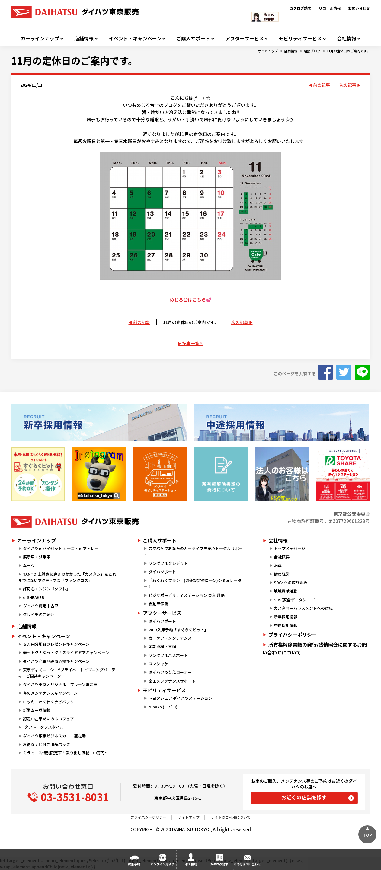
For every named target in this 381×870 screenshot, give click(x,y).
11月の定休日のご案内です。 (348, 50)
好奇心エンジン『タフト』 (46, 589)
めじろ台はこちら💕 (191, 299)
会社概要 (282, 557)
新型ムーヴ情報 (36, 710)
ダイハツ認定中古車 (40, 606)
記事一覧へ (192, 343)
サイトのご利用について (231, 817)
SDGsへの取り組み (290, 582)
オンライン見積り (162, 864)
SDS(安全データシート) (295, 600)
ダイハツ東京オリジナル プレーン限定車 (60, 684)
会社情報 (346, 38)
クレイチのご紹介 (38, 614)
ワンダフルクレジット (168, 563)
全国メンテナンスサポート (172, 681)
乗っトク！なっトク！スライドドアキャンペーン (66, 652)
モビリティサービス (300, 38)
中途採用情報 (285, 625)
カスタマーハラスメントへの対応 (303, 608)
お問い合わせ (359, 8)
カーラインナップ (40, 38)
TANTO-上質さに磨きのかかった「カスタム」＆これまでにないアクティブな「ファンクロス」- (67, 577)
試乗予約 (134, 864)
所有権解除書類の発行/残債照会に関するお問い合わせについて (314, 648)
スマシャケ (158, 664)
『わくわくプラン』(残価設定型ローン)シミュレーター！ (192, 583)
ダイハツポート (162, 571)
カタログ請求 (300, 8)
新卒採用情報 (285, 616)
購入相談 (191, 864)
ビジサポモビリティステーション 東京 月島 (187, 595)
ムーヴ (29, 565)
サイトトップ (268, 50)
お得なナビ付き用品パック (48, 744)
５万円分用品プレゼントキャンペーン (56, 644)
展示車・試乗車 (36, 557)
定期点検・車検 (162, 646)
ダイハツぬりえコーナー (170, 672)
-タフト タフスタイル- (44, 727)
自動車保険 (158, 603)
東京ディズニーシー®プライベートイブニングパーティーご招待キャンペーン (66, 673)
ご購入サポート (193, 38)
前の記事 (321, 85)
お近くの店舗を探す (304, 797)
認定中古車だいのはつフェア (48, 718)
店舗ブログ (312, 50)
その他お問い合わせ (247, 864)
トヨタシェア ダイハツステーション (180, 698)
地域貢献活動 (285, 591)
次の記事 (347, 85)
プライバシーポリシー (292, 634)
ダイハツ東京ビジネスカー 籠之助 (54, 736)
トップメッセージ (289, 548)
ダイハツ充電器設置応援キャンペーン (56, 661)
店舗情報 (84, 38)
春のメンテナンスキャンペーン (50, 693)
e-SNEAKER (33, 597)
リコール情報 (330, 8)
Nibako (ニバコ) (163, 707)
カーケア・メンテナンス (170, 638)
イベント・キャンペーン (135, 38)
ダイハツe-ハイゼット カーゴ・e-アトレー (60, 548)
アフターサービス (244, 38)
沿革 (278, 565)
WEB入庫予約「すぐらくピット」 (178, 629)
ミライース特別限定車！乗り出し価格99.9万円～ (65, 753)
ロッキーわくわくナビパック (48, 702)
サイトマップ (189, 817)
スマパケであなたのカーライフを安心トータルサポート (192, 551)
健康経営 (282, 574)
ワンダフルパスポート (168, 655)
